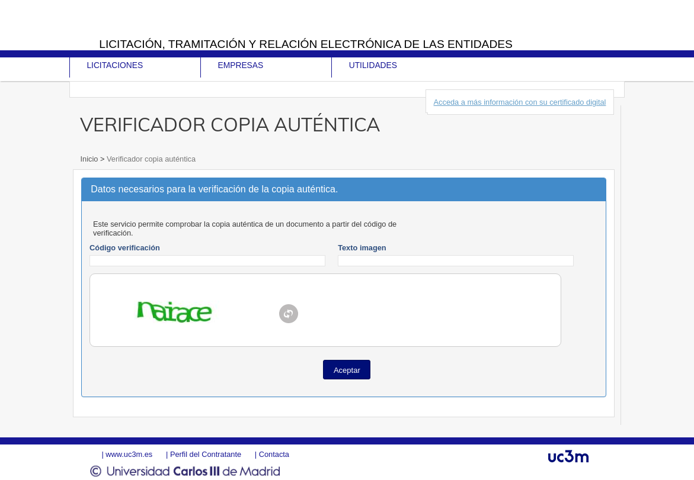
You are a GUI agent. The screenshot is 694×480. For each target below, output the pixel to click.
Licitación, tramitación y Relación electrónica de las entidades (306, 44)
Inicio (90, 158)
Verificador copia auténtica (150, 158)
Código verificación (124, 247)
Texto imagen (362, 247)
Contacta (274, 454)
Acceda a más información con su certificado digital (520, 102)
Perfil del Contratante (205, 454)
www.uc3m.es (128, 454)
